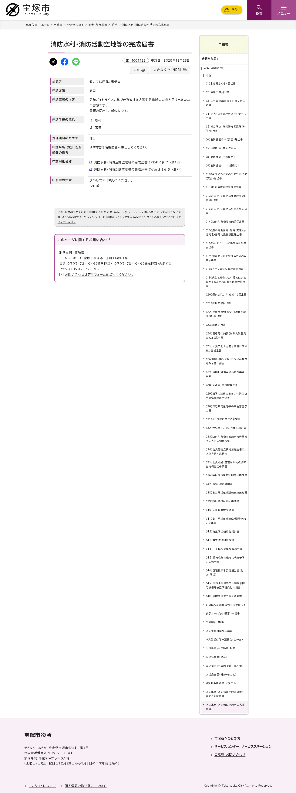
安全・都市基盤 (98, 24)
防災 (235, 9)
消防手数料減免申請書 (219, 630)
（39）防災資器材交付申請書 (222, 501)
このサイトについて (42, 785)
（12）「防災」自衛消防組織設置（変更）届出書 (226, 197)
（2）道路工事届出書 (217, 92)
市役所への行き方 (227, 738)
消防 (115, 24)
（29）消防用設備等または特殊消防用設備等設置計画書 (226, 395)
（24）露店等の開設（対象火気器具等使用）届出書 (226, 335)
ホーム (45, 24)
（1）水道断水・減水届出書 (221, 83)
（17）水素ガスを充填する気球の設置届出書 (226, 257)
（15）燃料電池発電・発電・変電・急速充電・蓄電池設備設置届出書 (226, 232)
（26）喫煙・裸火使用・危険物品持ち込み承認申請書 (226, 361)
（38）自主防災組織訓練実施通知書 (226, 492)
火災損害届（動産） (216, 656)
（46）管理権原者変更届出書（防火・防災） (224, 572)
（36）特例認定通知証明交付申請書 (226, 475)
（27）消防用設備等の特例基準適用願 (225, 374)
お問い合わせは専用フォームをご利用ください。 (99, 274)
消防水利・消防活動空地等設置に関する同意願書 (225, 693)
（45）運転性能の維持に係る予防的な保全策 (225, 559)
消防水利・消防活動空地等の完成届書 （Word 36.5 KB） (137, 169)
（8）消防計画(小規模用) (220, 156)
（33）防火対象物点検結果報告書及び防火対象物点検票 (226, 438)
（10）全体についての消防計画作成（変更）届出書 (226, 176)
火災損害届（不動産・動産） (221, 648)
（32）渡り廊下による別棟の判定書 (226, 427)
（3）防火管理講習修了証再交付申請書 (225, 102)
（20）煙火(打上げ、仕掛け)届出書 (226, 294)
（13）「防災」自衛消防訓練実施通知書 (226, 210)
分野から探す (75, 24)
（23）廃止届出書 (216, 324)
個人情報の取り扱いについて (86, 785)
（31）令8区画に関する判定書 (223, 419)
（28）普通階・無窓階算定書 (222, 384)
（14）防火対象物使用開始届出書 (225, 221)
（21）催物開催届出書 (218, 303)
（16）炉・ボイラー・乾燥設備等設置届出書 (226, 244)
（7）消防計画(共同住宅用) (222, 148)
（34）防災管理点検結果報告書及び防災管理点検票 (225, 451)
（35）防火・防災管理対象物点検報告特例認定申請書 (226, 464)
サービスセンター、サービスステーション (243, 746)
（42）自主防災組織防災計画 (222, 531)
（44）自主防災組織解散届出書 (224, 548)
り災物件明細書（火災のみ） (222, 683)
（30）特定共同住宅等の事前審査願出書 (226, 408)
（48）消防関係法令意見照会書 (224, 596)
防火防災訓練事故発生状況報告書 (226, 604)
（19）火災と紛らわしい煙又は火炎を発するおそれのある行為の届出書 (226, 281)
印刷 (136, 70)
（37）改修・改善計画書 (219, 483)
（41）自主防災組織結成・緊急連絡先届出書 (226, 520)
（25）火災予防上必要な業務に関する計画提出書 (226, 348)
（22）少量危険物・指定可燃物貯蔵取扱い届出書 (226, 313)
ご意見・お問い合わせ (229, 754)
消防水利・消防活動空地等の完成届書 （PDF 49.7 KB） (137, 162)
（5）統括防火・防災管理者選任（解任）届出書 (225, 128)
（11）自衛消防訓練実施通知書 (223, 187)
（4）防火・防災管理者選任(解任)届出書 (226, 115)
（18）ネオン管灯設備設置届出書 (225, 268)
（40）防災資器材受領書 (220, 509)
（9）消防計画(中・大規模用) (222, 165)
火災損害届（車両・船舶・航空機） (224, 665)
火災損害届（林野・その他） (221, 674)
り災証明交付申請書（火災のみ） (224, 639)
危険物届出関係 (215, 622)
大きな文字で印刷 (167, 69)
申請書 (58, 24)
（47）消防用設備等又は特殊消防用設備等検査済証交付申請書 (225, 585)
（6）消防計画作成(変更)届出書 (224, 139)
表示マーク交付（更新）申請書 (223, 613)
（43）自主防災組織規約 (220, 540)
